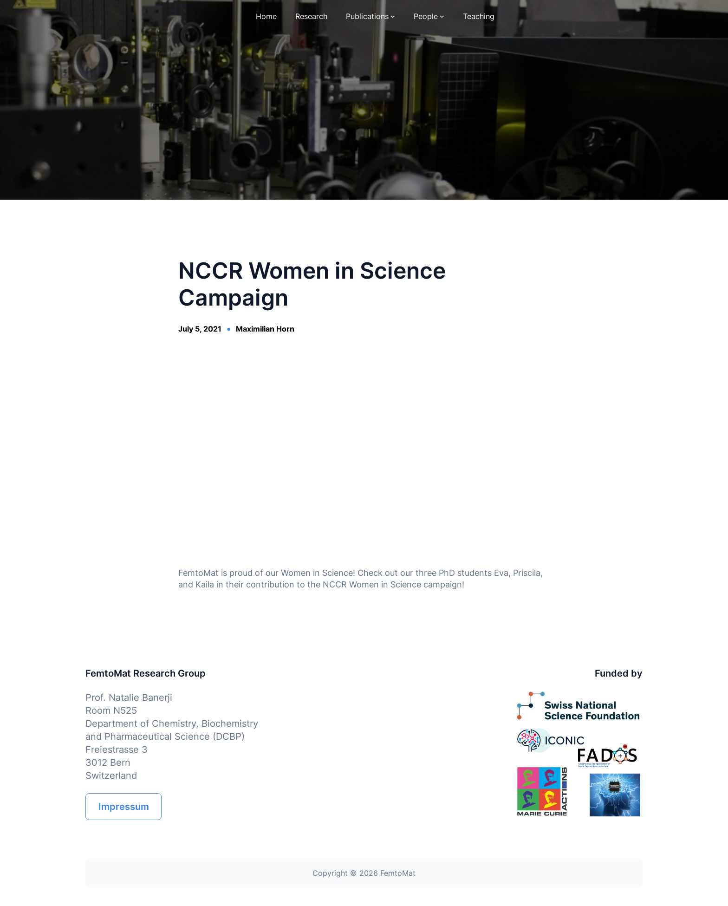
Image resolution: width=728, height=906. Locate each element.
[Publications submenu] (392, 16)
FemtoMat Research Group (145, 673)
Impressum (123, 806)
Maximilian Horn (265, 328)
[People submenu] (442, 16)
